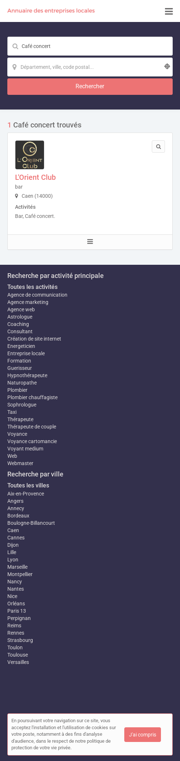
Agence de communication (37, 295)
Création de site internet (34, 339)
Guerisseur (19, 368)
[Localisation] (90, 67)
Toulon (15, 647)
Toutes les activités (32, 286)
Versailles (18, 662)
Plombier (17, 390)
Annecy (15, 508)
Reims (14, 625)
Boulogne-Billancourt (31, 523)
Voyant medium (25, 449)
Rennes (15, 633)
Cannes (16, 538)
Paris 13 (16, 611)
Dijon (13, 545)
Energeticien (21, 346)
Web (12, 456)
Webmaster (20, 463)
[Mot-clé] (90, 46)
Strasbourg (20, 640)
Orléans (16, 603)
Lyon (12, 560)
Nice (12, 596)
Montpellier (20, 574)
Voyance (17, 434)
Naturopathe (22, 383)
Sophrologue (21, 405)
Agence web (21, 309)
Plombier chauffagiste (32, 397)
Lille (11, 552)
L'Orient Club (35, 177)
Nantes (15, 589)
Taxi (11, 412)
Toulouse (17, 655)
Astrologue (19, 317)
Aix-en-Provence (25, 494)
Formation (19, 361)
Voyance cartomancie (32, 441)
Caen (13, 530)
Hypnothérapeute (27, 375)
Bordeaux (18, 516)
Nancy (14, 581)
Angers (15, 501)
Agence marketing (27, 302)
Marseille (17, 567)
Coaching (18, 324)
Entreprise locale (26, 353)
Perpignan (19, 618)
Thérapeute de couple (31, 427)
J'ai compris (142, 735)
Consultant (20, 331)
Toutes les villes (28, 485)
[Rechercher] (90, 86)
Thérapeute (20, 419)
